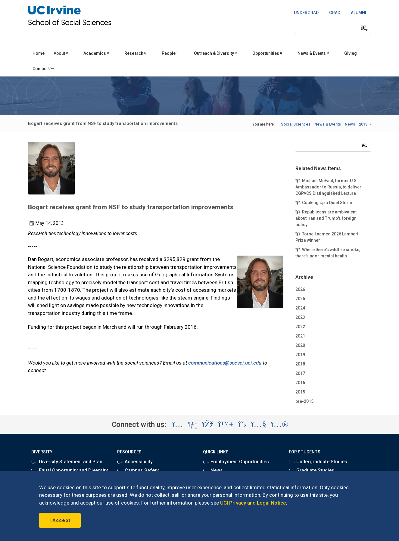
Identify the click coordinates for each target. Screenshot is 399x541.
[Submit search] (364, 27)
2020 (300, 345)
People (172, 53)
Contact (43, 68)
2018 (300, 364)
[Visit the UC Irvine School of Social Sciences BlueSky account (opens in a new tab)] (226, 424)
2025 (300, 298)
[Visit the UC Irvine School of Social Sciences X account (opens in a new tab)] (242, 424)
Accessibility (135, 462)
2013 (363, 124)
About (62, 53)
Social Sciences (295, 124)
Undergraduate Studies (318, 462)
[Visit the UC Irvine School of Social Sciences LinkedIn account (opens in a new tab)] (192, 424)
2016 (300, 382)
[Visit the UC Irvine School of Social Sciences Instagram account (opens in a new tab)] (177, 424)
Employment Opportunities (236, 462)
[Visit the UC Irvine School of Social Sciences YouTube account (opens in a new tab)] (258, 424)
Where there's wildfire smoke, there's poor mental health (327, 252)
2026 (300, 289)
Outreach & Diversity (217, 53)
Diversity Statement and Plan (66, 462)
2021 (300, 336)
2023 (300, 317)
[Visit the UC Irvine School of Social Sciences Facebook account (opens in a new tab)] (208, 424)
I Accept (59, 520)
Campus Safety (138, 470)
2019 (300, 354)
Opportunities (268, 53)
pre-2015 (304, 401)
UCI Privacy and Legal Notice (253, 503)
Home (39, 53)
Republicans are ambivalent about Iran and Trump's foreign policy (326, 218)
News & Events (315, 53)
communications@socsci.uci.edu (225, 363)
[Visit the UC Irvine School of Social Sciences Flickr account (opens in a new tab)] (279, 424)
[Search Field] (333, 27)
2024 (300, 308)
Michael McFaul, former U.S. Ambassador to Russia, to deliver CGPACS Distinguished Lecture (328, 187)
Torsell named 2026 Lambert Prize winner (326, 237)
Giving (350, 53)
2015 (300, 392)
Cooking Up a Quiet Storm (323, 202)
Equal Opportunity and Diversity (69, 470)
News (350, 124)
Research (137, 53)
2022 (300, 326)
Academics (97, 53)
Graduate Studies (311, 470)
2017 (300, 373)
